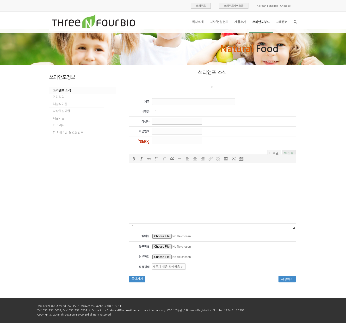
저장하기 (287, 279)
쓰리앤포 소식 (62, 90)
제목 (146, 101)
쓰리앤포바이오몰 (233, 6)
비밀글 (145, 111)
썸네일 (145, 236)
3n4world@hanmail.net (122, 310)
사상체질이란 (61, 111)
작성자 (145, 121)
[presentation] (133, 159)
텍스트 (289, 152)
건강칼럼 (58, 96)
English (273, 6)
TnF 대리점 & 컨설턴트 (68, 132)
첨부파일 (144, 246)
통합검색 (144, 267)
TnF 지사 (59, 125)
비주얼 (274, 153)
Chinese (285, 6)
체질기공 (58, 118)
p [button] (132, 226)
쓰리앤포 (201, 6)
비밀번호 (144, 131)
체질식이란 (60, 104)
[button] (133, 159)
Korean (261, 6)
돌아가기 (137, 278)
